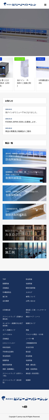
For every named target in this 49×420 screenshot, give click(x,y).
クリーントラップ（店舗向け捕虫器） (13, 318)
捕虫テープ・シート (33, 317)
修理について (30, 297)
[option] (24, 32)
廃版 (27, 330)
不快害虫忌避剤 (8, 352)
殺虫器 (28, 352)
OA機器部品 (7, 292)
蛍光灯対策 (30, 347)
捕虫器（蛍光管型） (33, 373)
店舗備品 (6, 288)
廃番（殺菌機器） (9, 369)
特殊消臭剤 (6, 347)
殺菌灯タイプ (30, 323)
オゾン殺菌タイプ (9, 330)
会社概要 (6, 301)
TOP (4, 279)
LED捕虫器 (6, 310)
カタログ (29, 292)
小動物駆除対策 (31, 343)
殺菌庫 (28, 380)
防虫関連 (29, 279)
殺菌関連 (6, 284)
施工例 (5, 297)
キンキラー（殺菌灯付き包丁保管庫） (13, 324)
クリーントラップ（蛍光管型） (12, 381)
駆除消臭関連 (30, 288)
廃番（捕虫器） (31, 365)
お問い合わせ (30, 301)
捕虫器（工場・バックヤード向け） (36, 311)
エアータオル (7, 334)
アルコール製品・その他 (34, 334)
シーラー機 (30, 339)
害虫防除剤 (6, 356)
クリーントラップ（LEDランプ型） (13, 375)
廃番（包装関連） (32, 369)
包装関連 (29, 284)
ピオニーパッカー (9, 343)
